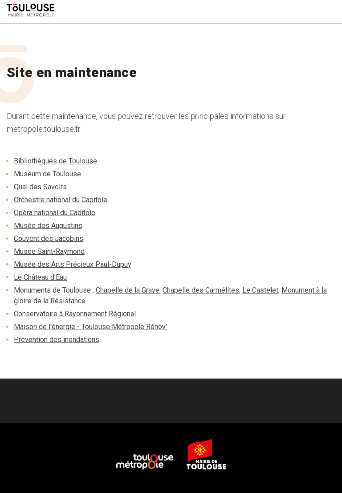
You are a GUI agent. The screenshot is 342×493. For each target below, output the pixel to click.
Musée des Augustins (48, 225)
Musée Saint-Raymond (49, 251)
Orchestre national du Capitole (60, 200)
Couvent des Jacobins (48, 238)
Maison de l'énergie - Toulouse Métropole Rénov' (90, 326)
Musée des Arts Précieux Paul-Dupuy (72, 264)
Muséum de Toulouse (47, 174)
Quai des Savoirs (41, 187)
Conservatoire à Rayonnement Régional (75, 314)
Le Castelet (260, 290)
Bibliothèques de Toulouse (55, 161)
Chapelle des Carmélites (201, 290)
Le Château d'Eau (40, 277)
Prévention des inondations (56, 339)
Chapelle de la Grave (127, 290)
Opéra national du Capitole (54, 212)
